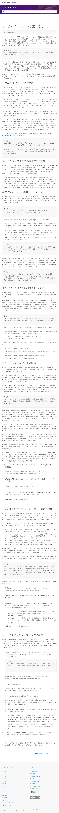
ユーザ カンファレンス (8, 803)
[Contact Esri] (39, 797)
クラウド (4, 781)
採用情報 (4, 798)
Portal (3, 773)
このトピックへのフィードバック (47, 753)
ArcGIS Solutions (34, 783)
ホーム (4, 771)
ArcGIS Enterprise (10, 2)
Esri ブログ (5, 800)
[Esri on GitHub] (36, 797)
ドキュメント (6, 786)
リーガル (41, 810)
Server (4, 776)
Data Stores (5, 778)
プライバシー (27, 810)
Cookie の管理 (34, 810)
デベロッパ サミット (8, 805)
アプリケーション (7, 783)
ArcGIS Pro (33, 773)
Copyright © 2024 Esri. (7, 810)
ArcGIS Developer (35, 781)
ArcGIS (32, 778)
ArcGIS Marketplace (35, 786)
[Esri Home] (33, 792)
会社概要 (4, 795)
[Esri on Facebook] (34, 797)
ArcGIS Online (34, 771)
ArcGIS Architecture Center (37, 789)
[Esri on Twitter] (31, 797)
